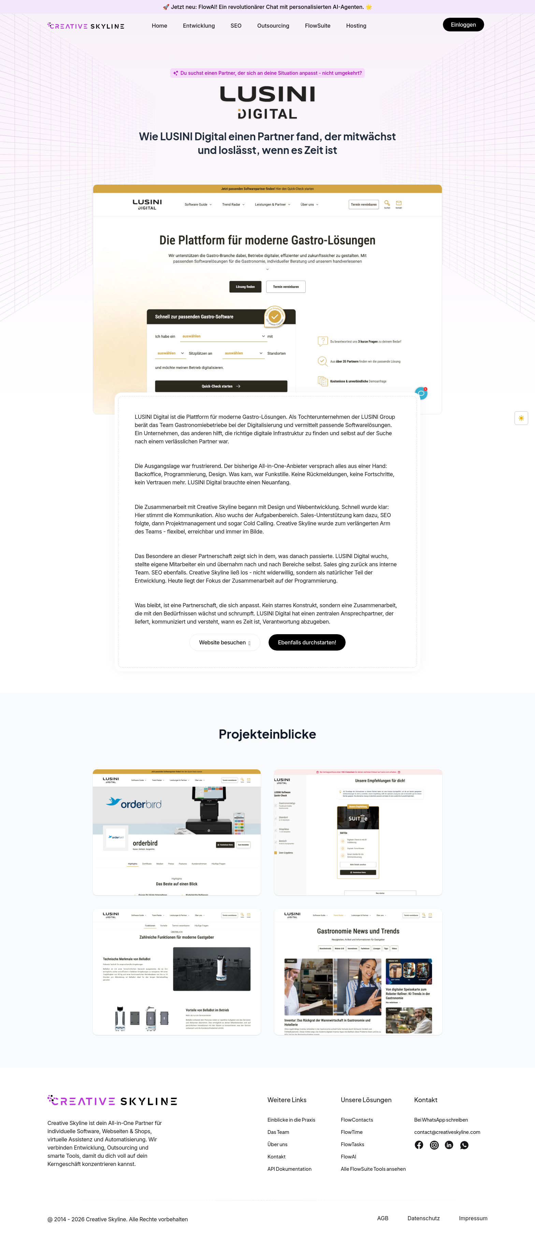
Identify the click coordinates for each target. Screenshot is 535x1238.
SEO (236, 25)
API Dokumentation (290, 1169)
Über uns (278, 1144)
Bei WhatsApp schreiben (441, 1119)
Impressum (473, 1218)
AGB (383, 1218)
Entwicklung (199, 25)
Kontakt (277, 1156)
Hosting (356, 25)
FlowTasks (352, 1144)
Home (159, 25)
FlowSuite (318, 25)
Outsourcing (273, 25)
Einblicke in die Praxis (291, 1119)
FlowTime (352, 1132)
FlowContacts (357, 1119)
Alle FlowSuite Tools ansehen (373, 1169)
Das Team (278, 1132)
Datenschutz (423, 1218)
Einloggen (463, 24)
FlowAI (348, 1156)
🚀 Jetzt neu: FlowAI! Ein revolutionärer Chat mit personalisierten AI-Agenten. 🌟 (268, 6)
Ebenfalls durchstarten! (307, 642)
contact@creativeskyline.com (447, 1132)
